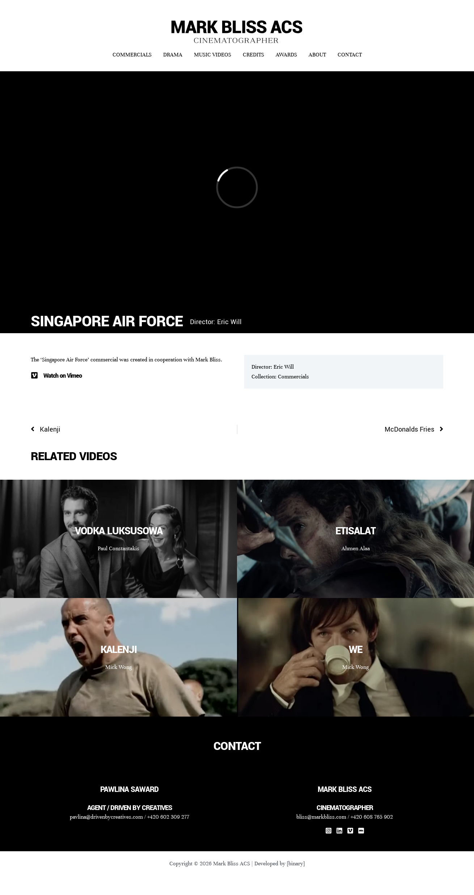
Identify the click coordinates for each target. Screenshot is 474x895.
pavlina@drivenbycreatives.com (106, 817)
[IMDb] (361, 830)
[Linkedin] (339, 830)
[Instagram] (328, 830)
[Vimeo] (350, 830)
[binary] (296, 863)
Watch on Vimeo (62, 376)
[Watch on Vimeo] (34, 375)
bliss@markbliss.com (321, 817)
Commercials (293, 376)
